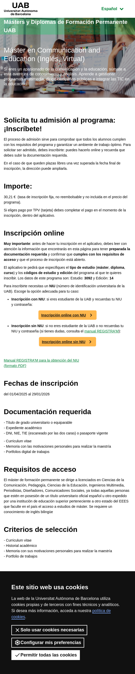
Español (116, 8)
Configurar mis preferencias (47, 642)
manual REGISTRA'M (101, 331)
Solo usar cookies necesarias (49, 630)
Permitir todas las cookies (45, 655)
